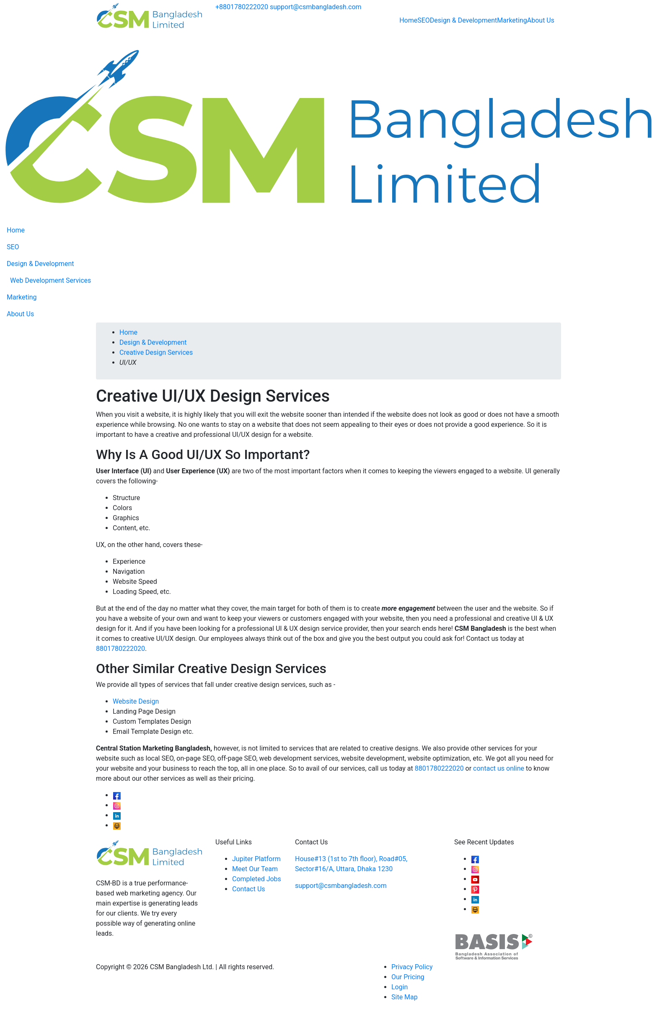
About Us (540, 20)
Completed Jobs (256, 879)
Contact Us (248, 889)
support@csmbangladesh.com (316, 7)
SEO (423, 20)
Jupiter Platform (256, 859)
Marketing (512, 20)
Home (408, 20)
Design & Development (463, 20)
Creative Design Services (156, 352)
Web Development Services (50, 280)
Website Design (136, 701)
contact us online (498, 768)
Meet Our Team (255, 869)
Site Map (404, 997)
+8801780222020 (241, 7)
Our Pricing (407, 977)
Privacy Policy (412, 967)
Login (399, 987)
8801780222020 (120, 649)
